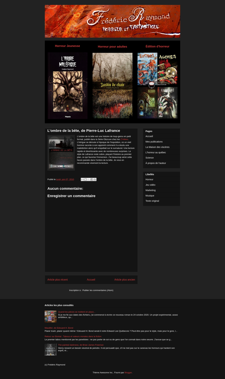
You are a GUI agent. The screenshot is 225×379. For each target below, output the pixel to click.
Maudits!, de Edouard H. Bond (59, 328)
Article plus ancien (124, 279)
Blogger (128, 372)
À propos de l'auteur (156, 163)
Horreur (149, 179)
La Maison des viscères (157, 147)
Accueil (91, 279)
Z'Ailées (124, 139)
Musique (150, 195)
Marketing (151, 190)
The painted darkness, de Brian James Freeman (81, 345)
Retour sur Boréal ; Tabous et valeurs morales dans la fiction (73, 336)
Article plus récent (57, 279)
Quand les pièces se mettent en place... (76, 312)
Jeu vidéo (150, 185)
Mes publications (154, 141)
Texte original (152, 201)
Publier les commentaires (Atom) (97, 290)
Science (150, 157)
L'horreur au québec (156, 152)
